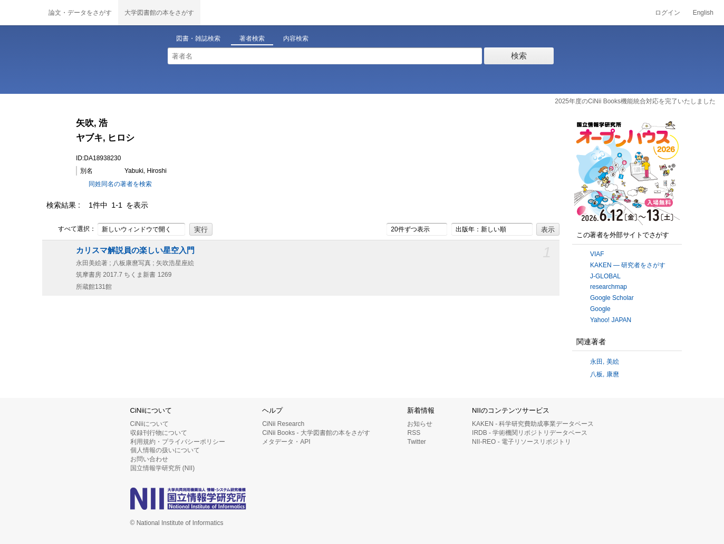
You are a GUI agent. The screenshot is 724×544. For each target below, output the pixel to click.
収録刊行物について (158, 432)
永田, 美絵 (604, 361)
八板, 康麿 (604, 374)
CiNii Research (283, 424)
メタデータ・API (286, 441)
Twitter (416, 441)
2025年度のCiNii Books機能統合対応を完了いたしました (635, 101)
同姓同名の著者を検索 (120, 184)
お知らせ (419, 424)
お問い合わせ (149, 459)
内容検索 (295, 38)
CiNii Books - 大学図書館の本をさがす (316, 432)
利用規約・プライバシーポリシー (177, 441)
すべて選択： (71, 229)
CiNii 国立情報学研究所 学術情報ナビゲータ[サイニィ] (21, 12)
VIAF (597, 254)
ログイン (667, 12)
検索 (519, 55)
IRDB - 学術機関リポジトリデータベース (529, 432)
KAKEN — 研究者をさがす (627, 265)
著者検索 (252, 38)
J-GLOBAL (605, 276)
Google (600, 309)
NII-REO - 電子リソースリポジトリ (521, 441)
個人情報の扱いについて (165, 450)
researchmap (608, 286)
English (703, 12)
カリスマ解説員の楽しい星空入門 (135, 250)
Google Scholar (612, 298)
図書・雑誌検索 (198, 38)
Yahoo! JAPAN (610, 320)
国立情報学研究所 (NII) (162, 468)
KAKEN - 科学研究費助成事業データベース (533, 424)
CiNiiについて (149, 424)
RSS (413, 432)
